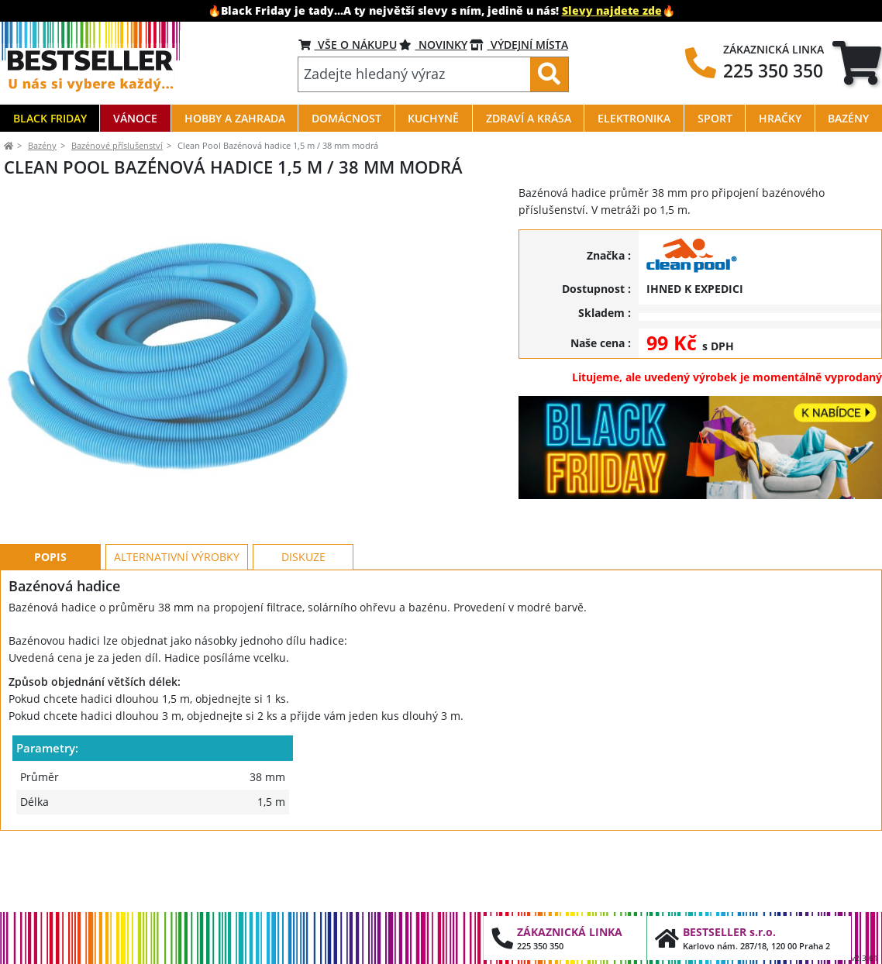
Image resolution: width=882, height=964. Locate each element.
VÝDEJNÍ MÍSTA (519, 44)
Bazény (42, 145)
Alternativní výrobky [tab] (176, 626)
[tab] (857, 62)
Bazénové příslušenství (117, 145)
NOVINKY (433, 44)
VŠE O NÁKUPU (347, 44)
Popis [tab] (50, 626)
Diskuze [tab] (303, 626)
